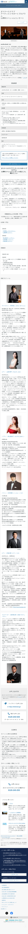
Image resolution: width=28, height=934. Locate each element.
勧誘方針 (4, 900)
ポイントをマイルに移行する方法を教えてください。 (15, 865)
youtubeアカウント (21, 913)
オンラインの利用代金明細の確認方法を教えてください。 (15, 856)
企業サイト (4, 908)
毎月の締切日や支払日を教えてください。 (12, 853)
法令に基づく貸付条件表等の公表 (9, 896)
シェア (22, 22)
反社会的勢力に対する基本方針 (8, 893)
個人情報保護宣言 (5, 887)
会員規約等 (4, 885)
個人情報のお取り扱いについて (8, 889)
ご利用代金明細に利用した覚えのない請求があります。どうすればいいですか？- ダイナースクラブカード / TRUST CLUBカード (14, 861)
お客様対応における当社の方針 (8, 898)
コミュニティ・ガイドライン (8, 904)
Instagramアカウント (16, 913)
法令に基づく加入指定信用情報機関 (9, 891)
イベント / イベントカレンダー (13, 5)
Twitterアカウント (6, 913)
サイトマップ (4, 906)
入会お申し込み (14, 874)
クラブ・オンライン (14, 880)
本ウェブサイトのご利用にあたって (9, 902)
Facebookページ (11, 913)
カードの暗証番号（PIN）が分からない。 (12, 858)
